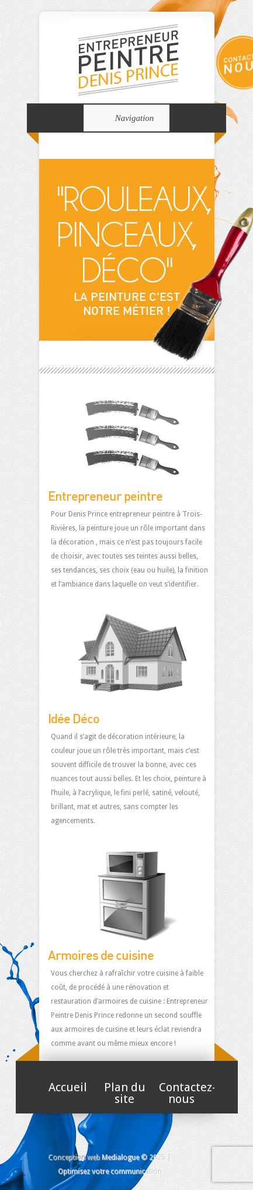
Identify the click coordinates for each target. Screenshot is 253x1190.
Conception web (74, 1157)
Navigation (124, 118)
